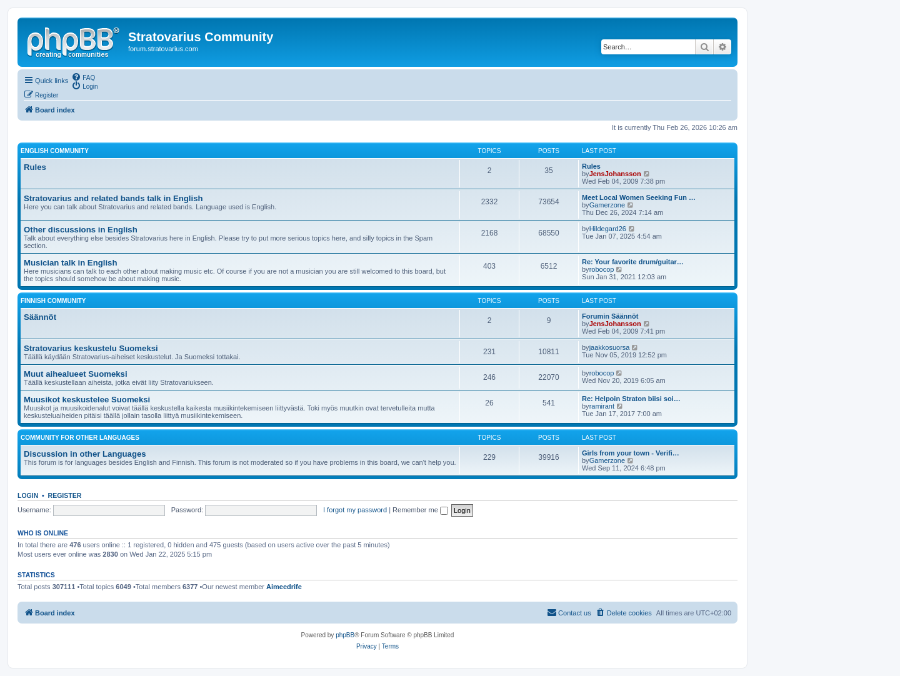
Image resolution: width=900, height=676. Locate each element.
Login (28, 495)
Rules (35, 167)
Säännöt (40, 317)
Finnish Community (53, 300)
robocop (601, 269)
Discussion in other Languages (85, 454)
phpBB (345, 635)
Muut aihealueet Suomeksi (76, 374)
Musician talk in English (71, 262)
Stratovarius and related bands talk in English (113, 198)
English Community (55, 150)
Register (65, 495)
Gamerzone (607, 205)
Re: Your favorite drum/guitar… (633, 262)
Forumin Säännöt (610, 316)
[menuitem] (83, 76)
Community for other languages (80, 437)
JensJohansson (615, 173)
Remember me (420, 510)
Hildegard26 (607, 228)
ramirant (601, 406)
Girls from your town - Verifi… (630, 453)
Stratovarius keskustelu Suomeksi (91, 348)
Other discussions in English (81, 229)
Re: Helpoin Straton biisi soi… (631, 398)
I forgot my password (355, 510)
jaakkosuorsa (609, 347)
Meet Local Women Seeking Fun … (639, 197)
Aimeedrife (284, 586)
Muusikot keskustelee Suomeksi (87, 399)
